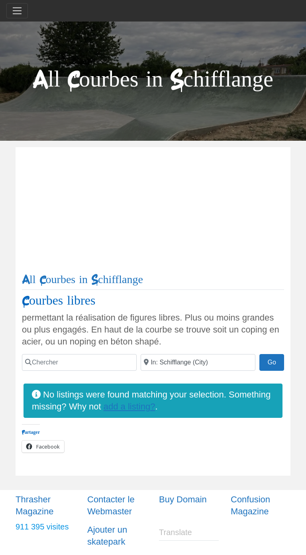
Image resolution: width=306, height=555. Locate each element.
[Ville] (198, 362)
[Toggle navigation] (17, 10)
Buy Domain (183, 499)
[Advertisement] (153, 213)
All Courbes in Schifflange (82, 279)
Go (275, 361)
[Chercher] (79, 362)
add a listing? (129, 406)
